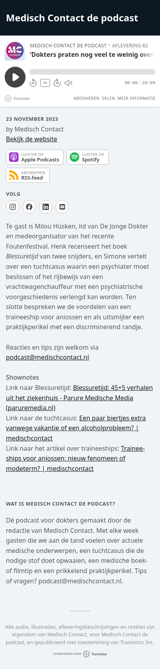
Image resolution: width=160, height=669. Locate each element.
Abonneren (86, 98)
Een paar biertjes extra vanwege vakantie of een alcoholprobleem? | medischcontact (76, 428)
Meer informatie (136, 98)
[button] (92, 72)
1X (45, 82)
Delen (108, 98)
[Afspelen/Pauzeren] (15, 50)
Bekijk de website (31, 139)
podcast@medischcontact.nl (47, 357)
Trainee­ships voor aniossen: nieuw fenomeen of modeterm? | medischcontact (75, 458)
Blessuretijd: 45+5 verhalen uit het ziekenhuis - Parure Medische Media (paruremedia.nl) (79, 397)
